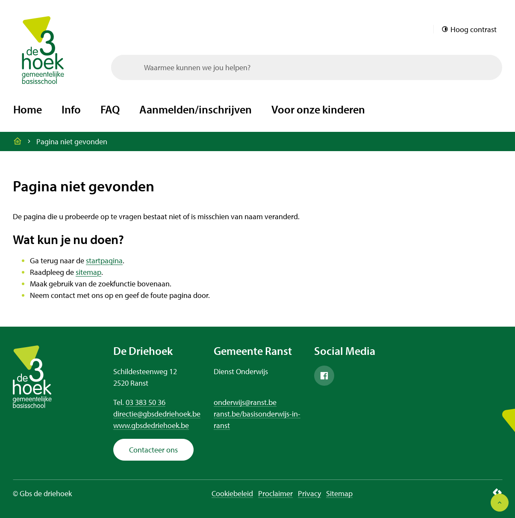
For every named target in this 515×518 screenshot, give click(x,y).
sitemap (88, 272)
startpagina (104, 260)
